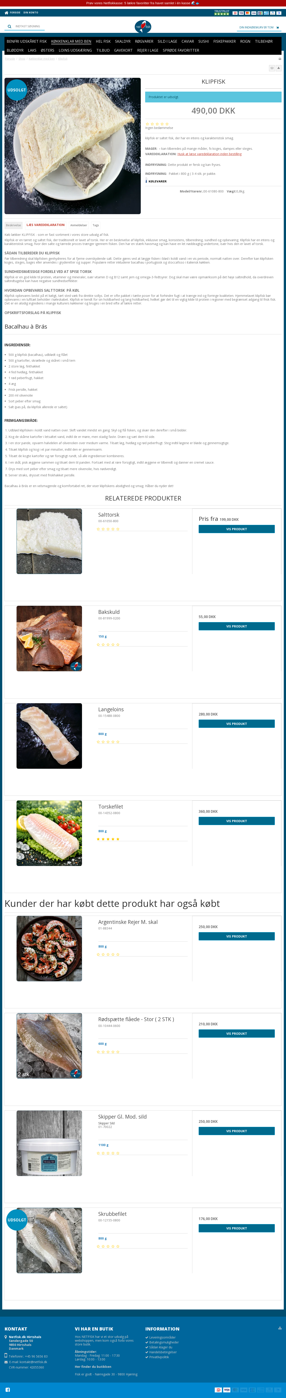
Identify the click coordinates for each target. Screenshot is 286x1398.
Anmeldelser (78, 225)
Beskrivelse (13, 225)
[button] (272, 68)
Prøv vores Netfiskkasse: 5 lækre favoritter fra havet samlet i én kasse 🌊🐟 (143, 3)
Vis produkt (236, 529)
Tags (96, 225)
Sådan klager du (160, 1347)
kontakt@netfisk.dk (33, 1362)
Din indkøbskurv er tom (261, 27)
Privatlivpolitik (159, 1357)
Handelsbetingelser (163, 1352)
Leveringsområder (162, 1337)
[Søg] (24, 26)
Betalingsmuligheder (164, 1342)
